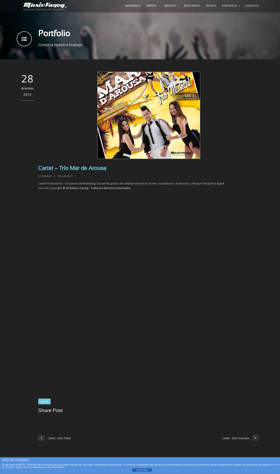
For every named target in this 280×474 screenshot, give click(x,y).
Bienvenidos (133, 5)
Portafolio (229, 5)
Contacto (252, 5)
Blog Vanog (192, 5)
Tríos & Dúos (65, 176)
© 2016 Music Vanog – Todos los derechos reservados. (97, 188)
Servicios (170, 5)
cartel (44, 401)
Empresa (151, 5)
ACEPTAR (142, 470)
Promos (211, 5)
